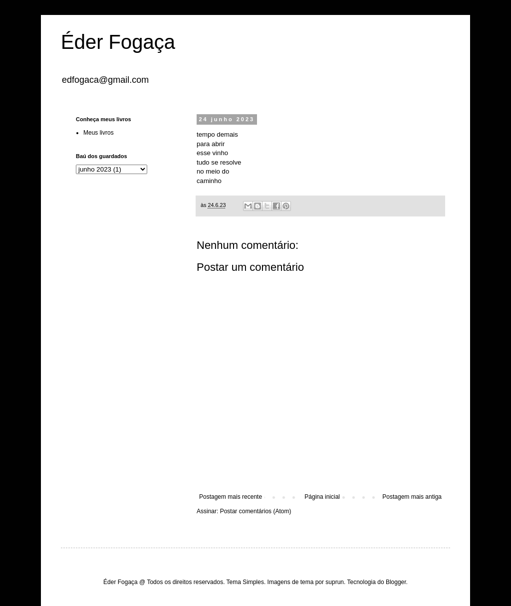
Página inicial (322, 496)
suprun (334, 582)
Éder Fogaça (118, 42)
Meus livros (98, 132)
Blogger (396, 582)
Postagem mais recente (230, 496)
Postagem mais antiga (412, 496)
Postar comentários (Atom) (255, 511)
